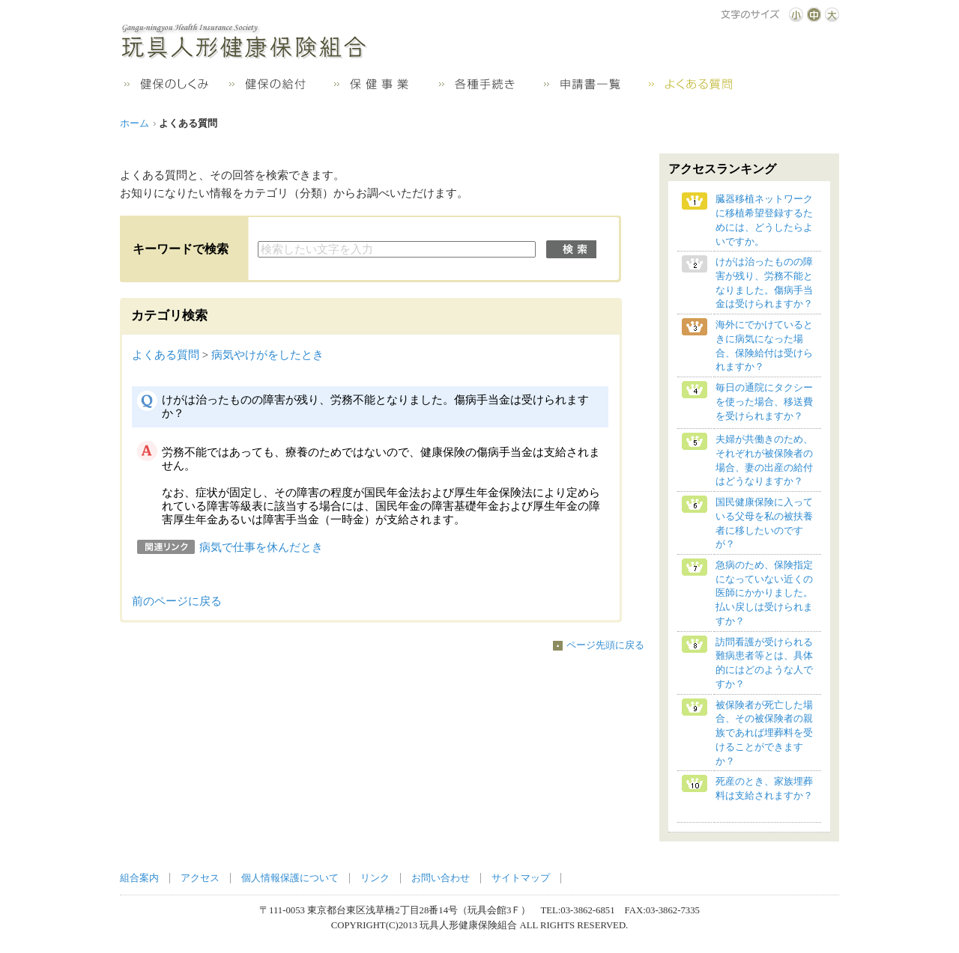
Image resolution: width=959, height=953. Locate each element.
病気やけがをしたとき (267, 355)
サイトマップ (520, 878)
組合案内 (139, 878)
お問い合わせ (440, 878)
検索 (571, 249)
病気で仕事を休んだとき (261, 547)
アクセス (200, 878)
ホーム (134, 123)
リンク (375, 878)
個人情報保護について (290, 878)
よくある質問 (165, 355)
